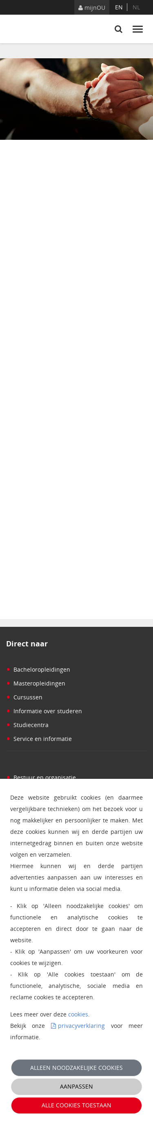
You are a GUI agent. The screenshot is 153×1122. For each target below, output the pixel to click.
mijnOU (91, 7)
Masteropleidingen (35, 683)
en (119, 7)
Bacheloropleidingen (38, 669)
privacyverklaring (81, 1025)
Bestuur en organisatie (41, 777)
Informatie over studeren (44, 711)
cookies (78, 1014)
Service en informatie (39, 739)
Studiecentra (27, 725)
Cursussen (24, 697)
